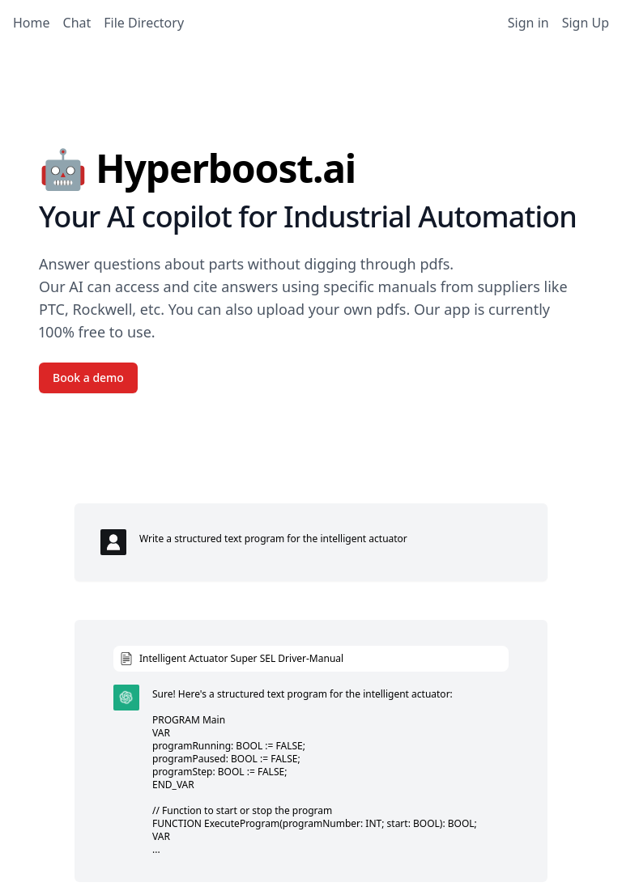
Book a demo (88, 377)
